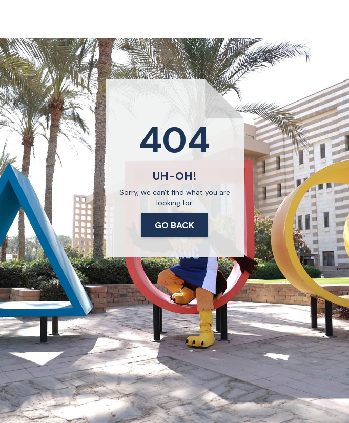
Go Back (174, 225)
